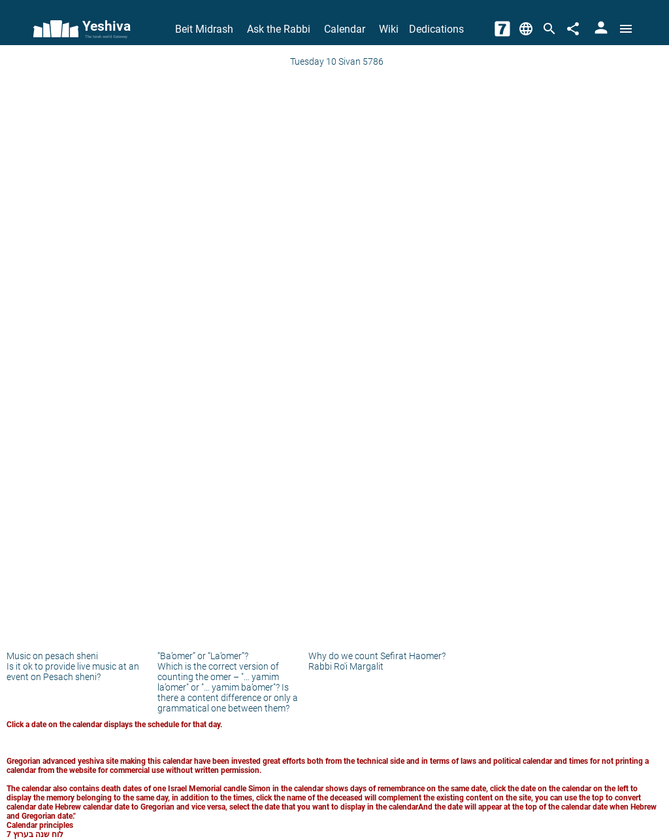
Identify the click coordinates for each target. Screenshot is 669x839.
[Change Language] (526, 29)
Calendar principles (40, 825)
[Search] (549, 29)
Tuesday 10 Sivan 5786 (336, 61)
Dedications (436, 29)
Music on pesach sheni (52, 656)
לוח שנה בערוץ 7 (35, 834)
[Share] (573, 29)
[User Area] (601, 28)
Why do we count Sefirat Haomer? (377, 656)
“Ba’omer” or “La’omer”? (202, 656)
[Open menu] (626, 29)
